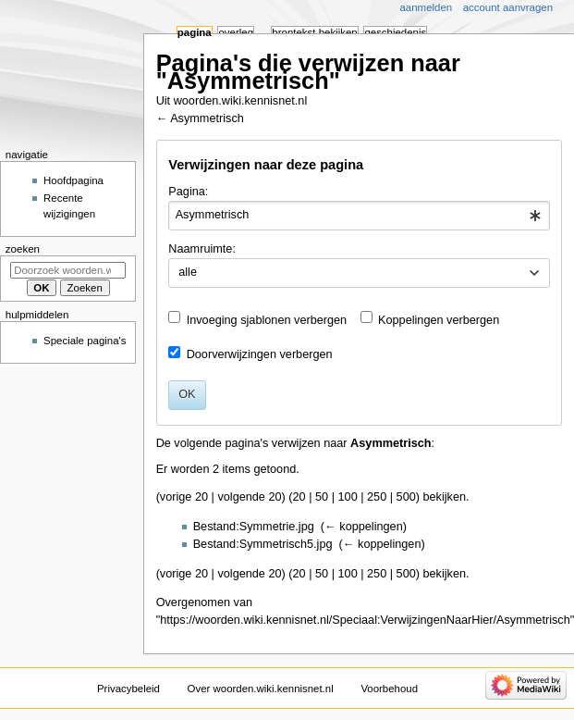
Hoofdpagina (73, 180)
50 (321, 496)
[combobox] (358, 215)
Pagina (194, 32)
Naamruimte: (202, 248)
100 (348, 496)
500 (406, 496)
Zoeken (23, 248)
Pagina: (188, 191)
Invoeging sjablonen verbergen (267, 320)
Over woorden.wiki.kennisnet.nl (261, 688)
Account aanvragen (508, 7)
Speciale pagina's (84, 340)
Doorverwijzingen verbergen (260, 354)
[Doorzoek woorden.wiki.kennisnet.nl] (68, 270)
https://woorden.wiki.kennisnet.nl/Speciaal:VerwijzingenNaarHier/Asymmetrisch (365, 620)
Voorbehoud (389, 688)
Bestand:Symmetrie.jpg (253, 526)
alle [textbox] (187, 272)
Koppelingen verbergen (438, 320)
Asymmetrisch (207, 118)
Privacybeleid (128, 688)
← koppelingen (363, 526)
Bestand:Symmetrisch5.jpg (263, 544)
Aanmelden (426, 7)
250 (376, 496)
